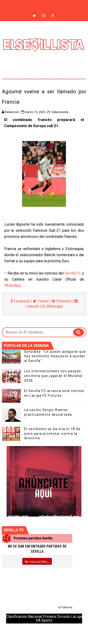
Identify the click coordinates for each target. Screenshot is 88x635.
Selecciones (60, 112)
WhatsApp (12, 285)
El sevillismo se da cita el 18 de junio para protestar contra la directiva (52, 433)
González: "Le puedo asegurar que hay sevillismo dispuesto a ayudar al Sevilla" (55, 356)
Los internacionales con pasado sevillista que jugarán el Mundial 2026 (53, 375)
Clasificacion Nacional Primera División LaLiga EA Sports (44, 618)
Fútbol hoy (66, 607)
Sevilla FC (73, 273)
